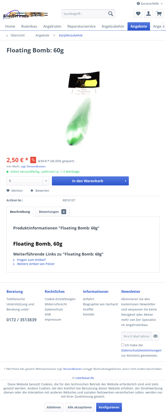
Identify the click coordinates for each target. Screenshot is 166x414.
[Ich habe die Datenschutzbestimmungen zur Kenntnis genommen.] (122, 344)
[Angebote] (139, 26)
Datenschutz (54, 309)
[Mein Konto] (148, 13)
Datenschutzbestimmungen (141, 350)
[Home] (10, 26)
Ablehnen (54, 407)
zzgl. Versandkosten (33, 166)
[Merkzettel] (138, 13)
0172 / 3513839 (21, 320)
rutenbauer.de (84, 378)
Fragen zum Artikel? (29, 260)
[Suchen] (110, 13)
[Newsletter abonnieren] (155, 336)
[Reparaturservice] (81, 26)
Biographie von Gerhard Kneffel (100, 306)
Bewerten (39, 190)
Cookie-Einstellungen (60, 299)
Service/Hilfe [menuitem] (148, 4)
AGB (48, 314)
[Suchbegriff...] (88, 13)
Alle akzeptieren (80, 407)
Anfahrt (88, 299)
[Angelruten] (52, 26)
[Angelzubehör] (113, 26)
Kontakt (88, 314)
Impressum (53, 319)
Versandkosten (72, 369)
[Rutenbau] (29, 26)
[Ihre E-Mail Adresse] (136, 336)
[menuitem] (88, 13)
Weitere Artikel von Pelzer (34, 264)
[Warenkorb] (159, 13)
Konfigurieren (109, 407)
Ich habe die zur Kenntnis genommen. (141, 350)
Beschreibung (20, 212)
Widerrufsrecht (56, 304)
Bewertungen (52, 211)
